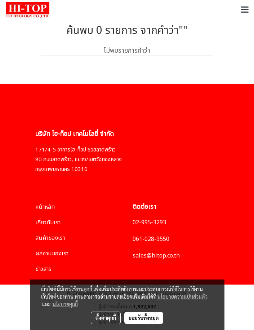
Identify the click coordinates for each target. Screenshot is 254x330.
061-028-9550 (151, 239)
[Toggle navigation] (245, 10)
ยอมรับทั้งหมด (144, 317)
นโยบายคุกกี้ (65, 304)
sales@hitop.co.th (156, 255)
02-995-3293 (149, 222)
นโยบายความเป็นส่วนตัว (182, 296)
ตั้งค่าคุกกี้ (105, 317)
